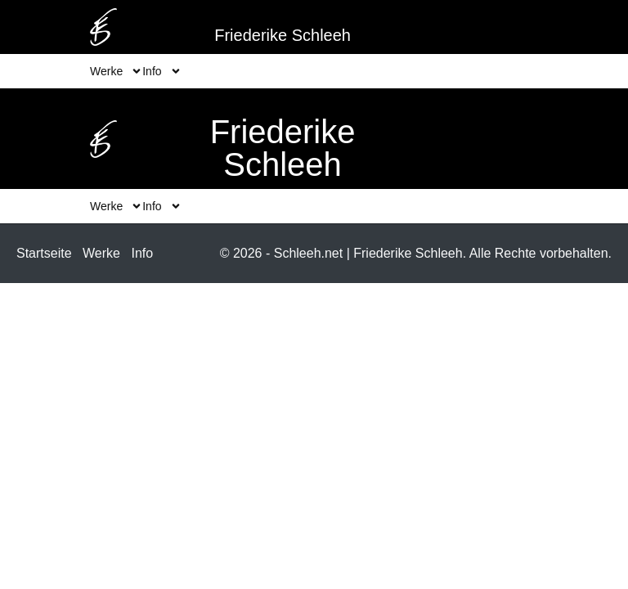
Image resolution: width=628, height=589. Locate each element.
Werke (101, 253)
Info (142, 253)
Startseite (44, 253)
